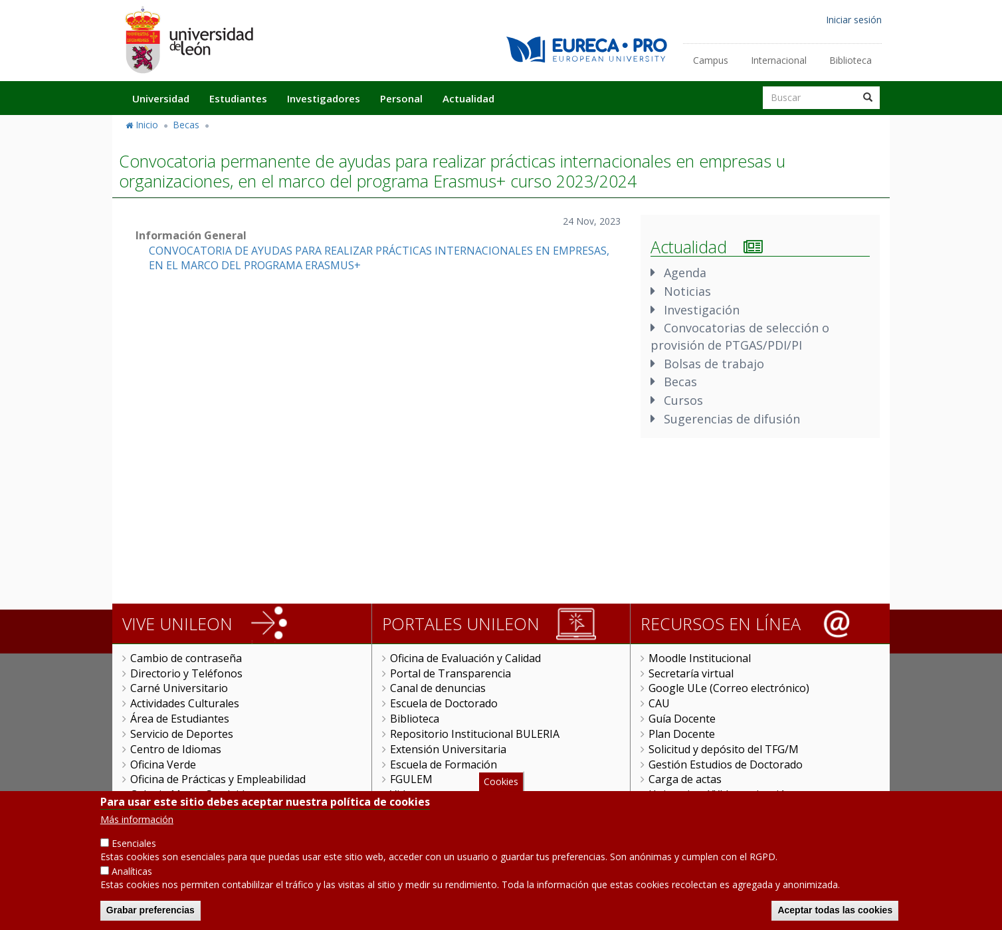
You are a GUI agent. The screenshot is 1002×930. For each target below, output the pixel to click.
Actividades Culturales (184, 703)
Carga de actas (685, 779)
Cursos (683, 400)
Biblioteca (850, 60)
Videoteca (414, 794)
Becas (186, 124)
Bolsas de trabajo (714, 364)
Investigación (702, 310)
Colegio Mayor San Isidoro (196, 794)
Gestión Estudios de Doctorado (726, 764)
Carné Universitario (179, 688)
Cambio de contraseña (186, 658)
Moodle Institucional (700, 658)
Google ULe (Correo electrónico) (729, 688)
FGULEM (411, 779)
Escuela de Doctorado (444, 703)
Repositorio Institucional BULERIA (474, 734)
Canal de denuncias (438, 688)
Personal (401, 98)
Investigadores (323, 98)
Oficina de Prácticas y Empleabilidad (218, 779)
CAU (659, 703)
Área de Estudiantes (179, 718)
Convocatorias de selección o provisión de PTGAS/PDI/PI (740, 336)
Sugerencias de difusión (732, 419)
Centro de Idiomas (175, 749)
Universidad (160, 98)
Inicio (147, 124)
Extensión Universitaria (448, 749)
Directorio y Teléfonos (186, 673)
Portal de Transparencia (450, 673)
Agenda (685, 273)
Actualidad (468, 98)
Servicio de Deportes (181, 734)
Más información (136, 830)
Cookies (501, 791)
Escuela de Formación (443, 764)
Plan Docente (682, 734)
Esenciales (134, 854)
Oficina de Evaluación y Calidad (465, 658)
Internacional (779, 60)
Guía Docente (682, 718)
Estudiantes (238, 98)
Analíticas (132, 881)
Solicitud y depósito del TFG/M (724, 749)
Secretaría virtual (691, 673)
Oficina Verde (163, 764)
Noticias (687, 291)
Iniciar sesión (854, 19)
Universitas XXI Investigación (720, 794)
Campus (710, 60)
